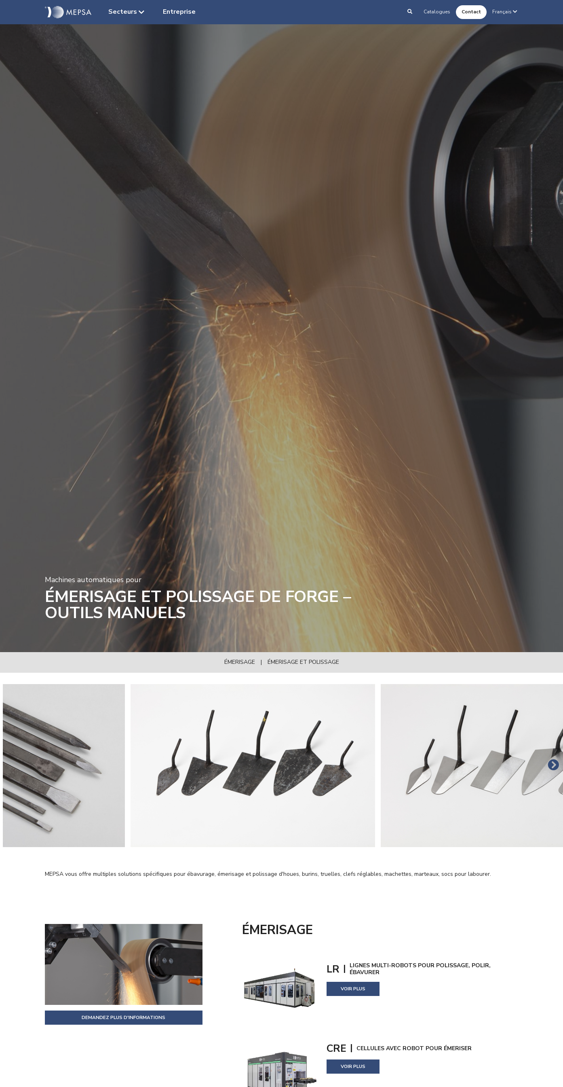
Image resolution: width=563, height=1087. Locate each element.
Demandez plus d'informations (123, 1017)
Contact (471, 11)
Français (505, 11)
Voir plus (353, 988)
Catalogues (437, 11)
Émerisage (239, 662)
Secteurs (127, 12)
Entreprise (179, 11)
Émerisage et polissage (303, 662)
